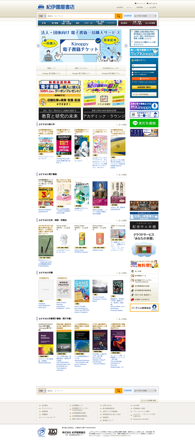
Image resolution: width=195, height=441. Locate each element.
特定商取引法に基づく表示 (112, 414)
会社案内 (123, 23)
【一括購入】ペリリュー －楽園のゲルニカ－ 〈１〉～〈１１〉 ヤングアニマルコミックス (118, 246)
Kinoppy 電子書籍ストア (51, 73)
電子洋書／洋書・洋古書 (66, 23)
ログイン (129, 7)
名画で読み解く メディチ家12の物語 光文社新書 (100, 212)
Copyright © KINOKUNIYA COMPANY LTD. (117, 435)
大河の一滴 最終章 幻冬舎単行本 (118, 208)
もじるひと (78, 161)
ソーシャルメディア (48, 417)
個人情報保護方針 (109, 408)
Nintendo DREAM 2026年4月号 (44, 211)
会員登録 (120, 7)
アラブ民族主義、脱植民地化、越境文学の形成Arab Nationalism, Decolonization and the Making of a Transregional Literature (63, 363)
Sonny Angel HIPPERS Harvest (81, 251)
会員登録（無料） (144, 87)
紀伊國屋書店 (56, 6)
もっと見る (123, 125)
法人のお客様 (150, 23)
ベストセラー (111, 23)
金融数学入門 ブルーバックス (81, 209)
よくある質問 (151, 7)
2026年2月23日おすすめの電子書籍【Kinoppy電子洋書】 (45, 327)
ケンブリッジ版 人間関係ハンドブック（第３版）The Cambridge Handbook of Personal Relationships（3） (118, 361)
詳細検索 (128, 16)
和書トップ (51, 68)
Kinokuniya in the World (140, 419)
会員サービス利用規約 (110, 411)
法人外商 (136, 405)
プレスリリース (47, 408)
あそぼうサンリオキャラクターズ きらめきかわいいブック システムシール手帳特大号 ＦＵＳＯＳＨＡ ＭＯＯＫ (101, 162)
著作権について (108, 420)
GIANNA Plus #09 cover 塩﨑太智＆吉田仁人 (63, 160)
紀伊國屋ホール (77, 405)
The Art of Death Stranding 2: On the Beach (100, 299)
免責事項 (106, 417)
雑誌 (77, 23)
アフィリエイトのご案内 (141, 411)
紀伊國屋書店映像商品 (79, 416)
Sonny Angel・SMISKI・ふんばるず (63, 228)
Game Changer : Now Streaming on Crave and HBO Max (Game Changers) (81, 309)
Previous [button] (38, 46)
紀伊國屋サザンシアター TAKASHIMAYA (80, 409)
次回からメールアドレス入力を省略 (145, 72)
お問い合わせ (152, 3)
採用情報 (139, 7)
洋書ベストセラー (81, 68)
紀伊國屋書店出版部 (79, 413)
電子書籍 (55, 23)
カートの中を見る (144, 94)
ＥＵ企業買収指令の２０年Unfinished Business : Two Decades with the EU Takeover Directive (81, 361)
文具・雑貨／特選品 (100, 23)
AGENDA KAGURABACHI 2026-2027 (44, 305)
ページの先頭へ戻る (149, 400)
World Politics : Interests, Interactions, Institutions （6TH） (63, 305)
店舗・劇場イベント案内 (137, 23)
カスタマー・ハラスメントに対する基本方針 (144, 415)
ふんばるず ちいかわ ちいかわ (63, 251)
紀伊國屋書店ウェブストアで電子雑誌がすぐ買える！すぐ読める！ (45, 183)
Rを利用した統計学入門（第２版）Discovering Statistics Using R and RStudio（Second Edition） (100, 359)
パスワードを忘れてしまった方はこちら (144, 82)
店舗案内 (45, 414)
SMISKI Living (98, 250)
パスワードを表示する (145, 74)
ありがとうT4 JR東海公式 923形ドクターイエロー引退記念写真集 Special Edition (118, 164)
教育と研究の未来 (78, 419)
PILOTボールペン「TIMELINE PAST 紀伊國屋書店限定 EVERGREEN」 (45, 263)
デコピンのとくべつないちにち (45, 158)
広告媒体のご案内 (139, 408)
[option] (82, 45)
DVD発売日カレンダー (111, 68)
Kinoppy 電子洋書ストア (81, 73)
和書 (43, 23)
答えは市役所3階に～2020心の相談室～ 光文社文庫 (63, 211)
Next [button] (126, 46)
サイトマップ (140, 3)
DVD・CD (88, 23)
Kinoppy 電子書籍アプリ (111, 73)
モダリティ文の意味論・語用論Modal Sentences (45, 361)
